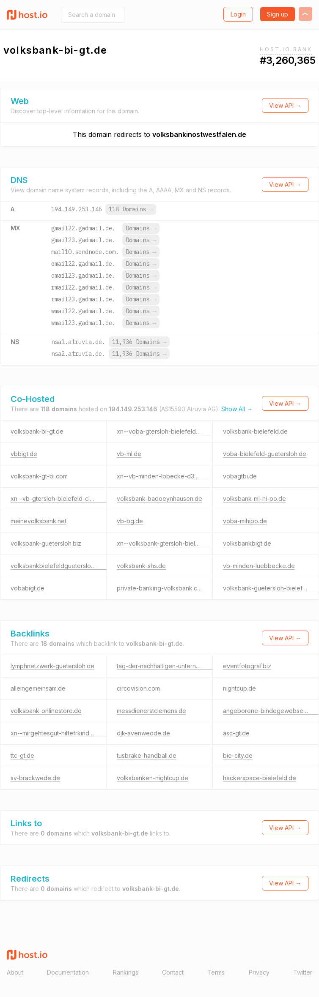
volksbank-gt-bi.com (39, 476)
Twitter (302, 972)
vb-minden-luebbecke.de (259, 565)
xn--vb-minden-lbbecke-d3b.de (162, 476)
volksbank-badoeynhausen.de (159, 498)
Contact (173, 972)
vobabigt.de (27, 588)
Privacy (259, 972)
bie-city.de (238, 755)
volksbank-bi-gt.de (37, 431)
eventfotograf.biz (247, 665)
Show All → (237, 408)
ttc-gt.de (22, 755)
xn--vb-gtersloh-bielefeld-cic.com (58, 498)
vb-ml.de (129, 453)
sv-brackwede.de (35, 777)
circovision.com (138, 688)
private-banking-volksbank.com (161, 588)
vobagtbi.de (240, 476)
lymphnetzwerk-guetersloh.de (52, 665)
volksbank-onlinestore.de (46, 710)
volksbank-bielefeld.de (255, 431)
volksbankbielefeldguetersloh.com (59, 565)
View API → (285, 105)
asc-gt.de (236, 733)
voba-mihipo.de (245, 520)
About (15, 972)
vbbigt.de (24, 453)
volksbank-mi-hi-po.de (254, 498)
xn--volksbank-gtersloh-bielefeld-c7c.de (174, 543)
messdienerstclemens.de (151, 710)
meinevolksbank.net (38, 520)
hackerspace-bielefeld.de (259, 777)
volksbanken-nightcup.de (152, 777)
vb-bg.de (130, 520)
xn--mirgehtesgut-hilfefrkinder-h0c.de (64, 733)
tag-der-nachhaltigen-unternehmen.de (170, 665)
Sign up (277, 14)
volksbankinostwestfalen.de (199, 134)
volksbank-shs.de (141, 565)
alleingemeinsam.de (38, 688)
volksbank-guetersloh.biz (46, 543)
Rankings (125, 972)
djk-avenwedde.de (143, 733)
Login (238, 14)
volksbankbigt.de (247, 543)
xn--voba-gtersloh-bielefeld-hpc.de (167, 431)
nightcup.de (239, 688)
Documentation (68, 972)
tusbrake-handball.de (146, 755)
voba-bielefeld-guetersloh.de (264, 453)
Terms (216, 972)
